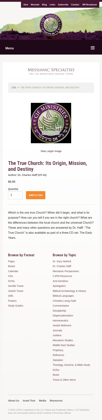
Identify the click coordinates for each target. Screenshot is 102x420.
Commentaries (61, 305)
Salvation (58, 360)
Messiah (35, 4)
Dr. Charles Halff (62, 266)
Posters (12, 300)
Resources (56, 400)
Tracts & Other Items (64, 379)
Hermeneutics (60, 320)
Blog (44, 4)
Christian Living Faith (64, 300)
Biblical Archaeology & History (69, 291)
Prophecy (58, 350)
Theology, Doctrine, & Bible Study (71, 364)
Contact (75, 4)
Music (56, 374)
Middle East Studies (64, 345)
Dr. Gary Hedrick (62, 261)
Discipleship (59, 310)
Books (11, 266)
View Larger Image (51, 151)
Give (25, 4)
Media (42, 400)
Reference (58, 355)
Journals (57, 330)
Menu (9, 48)
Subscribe (63, 4)
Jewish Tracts (15, 291)
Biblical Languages (63, 295)
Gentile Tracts (15, 285)
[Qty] (15, 195)
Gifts (10, 295)
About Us (13, 400)
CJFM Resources (62, 276)
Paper (11, 261)
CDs (14, 87)
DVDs (11, 281)
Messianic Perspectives (66, 271)
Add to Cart (35, 195)
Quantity (13, 189)
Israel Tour (29, 400)
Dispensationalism (63, 315)
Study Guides (15, 305)
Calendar (13, 271)
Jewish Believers (62, 325)
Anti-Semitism (60, 281)
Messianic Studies (63, 340)
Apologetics (59, 285)
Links (52, 4)
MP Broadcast (89, 4)
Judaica (57, 335)
